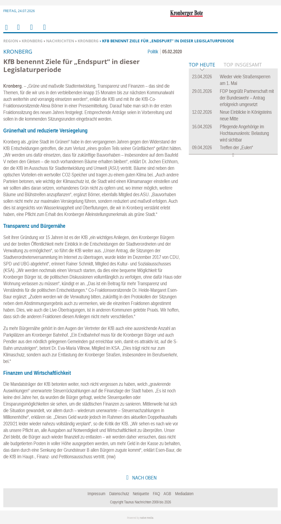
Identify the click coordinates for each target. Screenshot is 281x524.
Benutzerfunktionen (44, 30)
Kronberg (32, 40)
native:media (146, 517)
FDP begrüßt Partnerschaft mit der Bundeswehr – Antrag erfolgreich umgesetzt (247, 181)
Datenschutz (119, 493)
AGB (167, 493)
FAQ (156, 493)
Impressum (96, 493)
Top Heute (202, 149)
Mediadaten (184, 493)
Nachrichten (60, 40)
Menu (18, 30)
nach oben (144, 478)
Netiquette (141, 493)
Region (10, 40)
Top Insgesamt (243, 148)
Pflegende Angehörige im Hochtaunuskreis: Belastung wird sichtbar (244, 217)
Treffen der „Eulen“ (236, 231)
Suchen (30, 30)
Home (6, 31)
